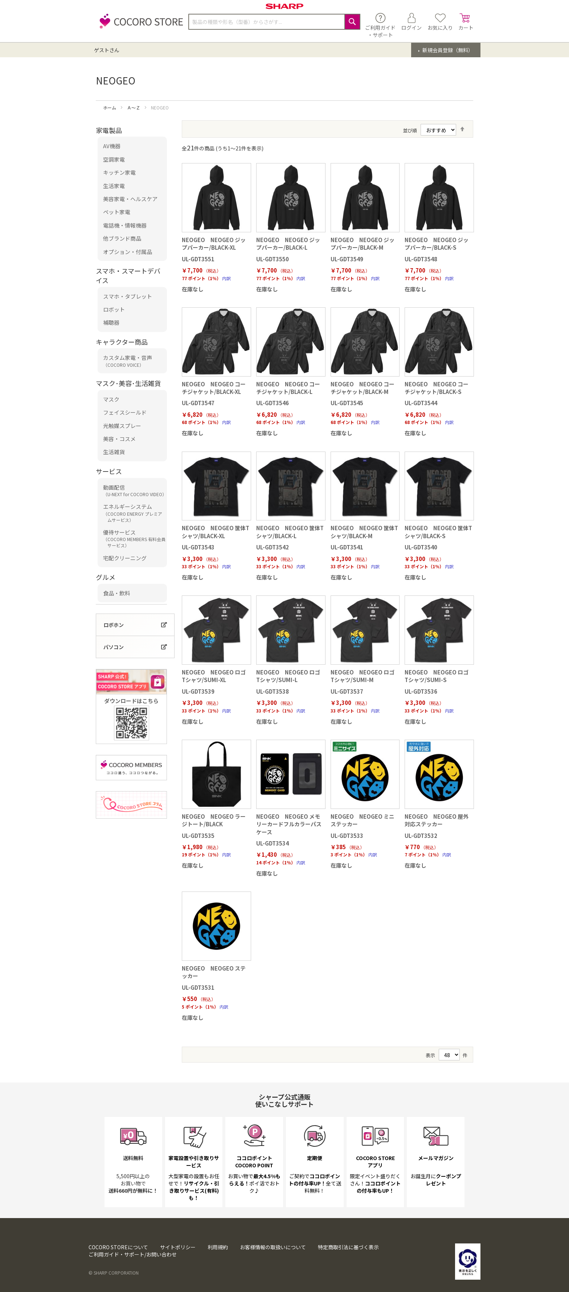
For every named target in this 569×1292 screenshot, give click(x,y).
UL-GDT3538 (272, 691)
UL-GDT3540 (421, 547)
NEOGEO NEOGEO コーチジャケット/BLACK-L (288, 387)
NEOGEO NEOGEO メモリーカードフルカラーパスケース (289, 824)
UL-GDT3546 (272, 403)
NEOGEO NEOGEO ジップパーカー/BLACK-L (288, 243)
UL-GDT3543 (198, 547)
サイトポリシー (178, 1247)
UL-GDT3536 (421, 691)
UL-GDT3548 (421, 259)
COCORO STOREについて (118, 1247)
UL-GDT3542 (272, 547)
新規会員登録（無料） (447, 50)
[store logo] (139, 25)
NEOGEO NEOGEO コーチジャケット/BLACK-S (436, 387)
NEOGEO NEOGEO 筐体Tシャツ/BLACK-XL (215, 531)
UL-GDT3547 (198, 403)
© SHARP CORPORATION (114, 1273)
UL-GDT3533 (347, 835)
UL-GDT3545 (347, 403)
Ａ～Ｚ (134, 107)
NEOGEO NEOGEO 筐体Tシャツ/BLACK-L (290, 531)
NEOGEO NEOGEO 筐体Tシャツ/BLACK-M (364, 531)
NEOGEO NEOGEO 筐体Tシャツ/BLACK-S (438, 531)
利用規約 (218, 1247)
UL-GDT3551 (198, 259)
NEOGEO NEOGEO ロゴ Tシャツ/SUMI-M (362, 676)
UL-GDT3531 (198, 987)
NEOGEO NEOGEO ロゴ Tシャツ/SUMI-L (288, 676)
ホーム (110, 107)
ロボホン (113, 624)
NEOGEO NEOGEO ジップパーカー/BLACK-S (436, 243)
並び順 (410, 130)
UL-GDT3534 (272, 843)
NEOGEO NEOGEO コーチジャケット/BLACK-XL (214, 387)
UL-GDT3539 (198, 691)
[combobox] (274, 22)
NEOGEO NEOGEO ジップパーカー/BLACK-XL (214, 243)
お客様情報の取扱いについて (273, 1247)
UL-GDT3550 (272, 259)
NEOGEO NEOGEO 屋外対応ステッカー (436, 820)
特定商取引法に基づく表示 (348, 1247)
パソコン (113, 647)
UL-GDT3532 (421, 835)
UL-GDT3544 (421, 403)
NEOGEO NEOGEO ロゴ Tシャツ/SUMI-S (436, 676)
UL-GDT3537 (347, 691)
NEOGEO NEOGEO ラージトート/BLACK (214, 820)
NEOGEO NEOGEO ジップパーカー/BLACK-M (362, 243)
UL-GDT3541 (347, 547)
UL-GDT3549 (347, 259)
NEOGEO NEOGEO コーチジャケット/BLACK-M (362, 387)
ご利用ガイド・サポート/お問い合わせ (133, 1254)
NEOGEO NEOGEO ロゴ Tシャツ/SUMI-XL (214, 676)
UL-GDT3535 (198, 835)
